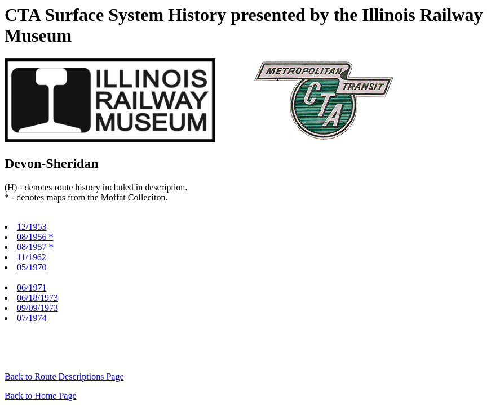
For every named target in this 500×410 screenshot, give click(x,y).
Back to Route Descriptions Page (64, 376)
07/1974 (31, 318)
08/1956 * (35, 237)
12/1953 (31, 226)
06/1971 (31, 287)
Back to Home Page (41, 395)
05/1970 (31, 267)
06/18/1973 (37, 297)
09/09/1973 (37, 308)
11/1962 (31, 257)
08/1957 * (35, 247)
